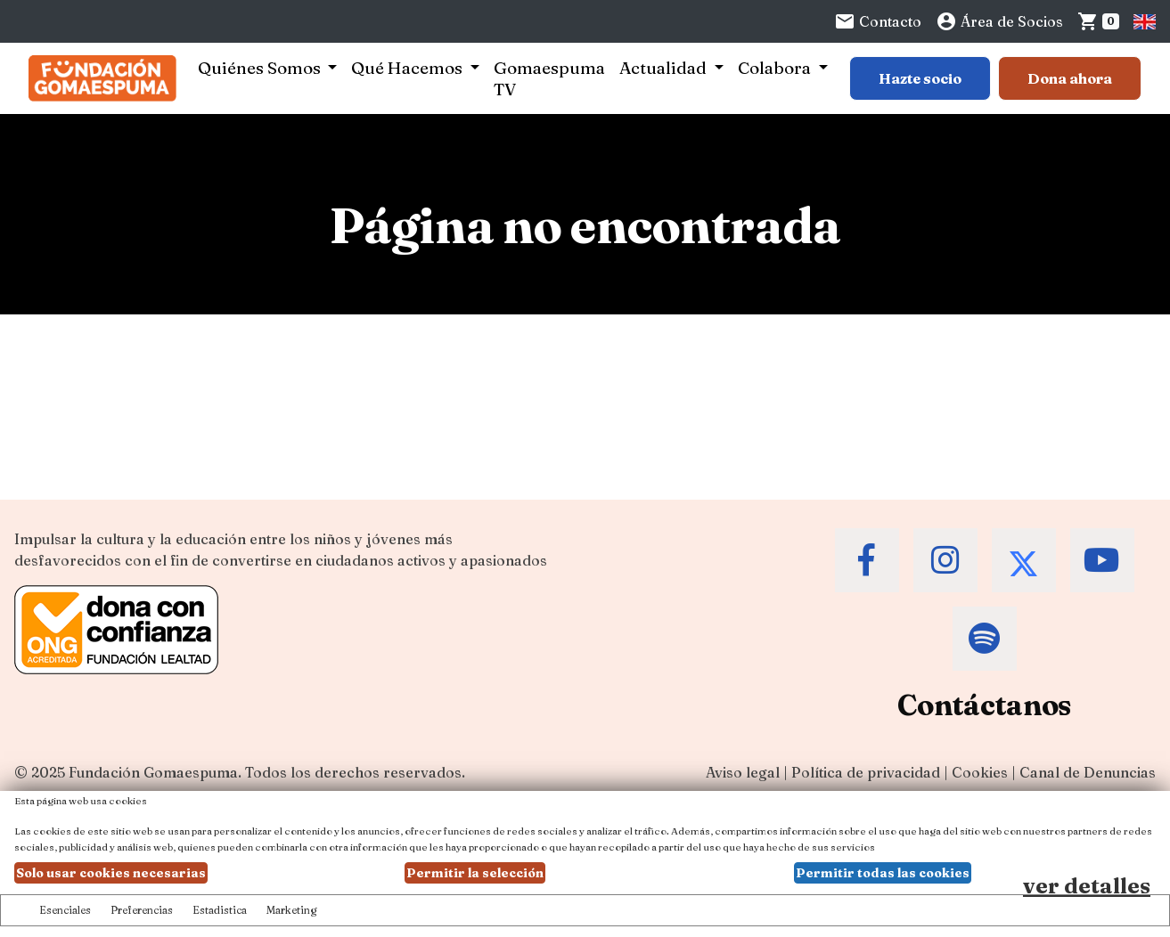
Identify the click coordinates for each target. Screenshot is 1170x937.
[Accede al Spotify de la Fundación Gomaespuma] (985, 639)
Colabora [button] (776, 67)
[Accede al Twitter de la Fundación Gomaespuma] (1024, 560)
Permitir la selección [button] (475, 873)
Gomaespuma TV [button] (549, 78)
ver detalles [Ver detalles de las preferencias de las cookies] (1086, 886)
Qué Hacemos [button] (408, 67)
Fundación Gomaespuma (153, 772)
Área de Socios (999, 21)
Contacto (877, 21)
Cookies (980, 772)
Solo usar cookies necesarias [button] (111, 873)
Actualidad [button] (664, 67)
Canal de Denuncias (1087, 772)
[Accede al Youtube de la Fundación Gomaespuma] (1102, 560)
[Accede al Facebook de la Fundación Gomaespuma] (867, 560)
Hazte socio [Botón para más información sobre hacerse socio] (920, 78)
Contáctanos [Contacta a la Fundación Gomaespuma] (984, 705)
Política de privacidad (865, 772)
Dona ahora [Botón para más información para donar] (1069, 78)
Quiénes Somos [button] (261, 67)
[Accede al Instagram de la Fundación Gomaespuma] (945, 560)
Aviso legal (743, 772)
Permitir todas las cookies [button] (883, 873)
